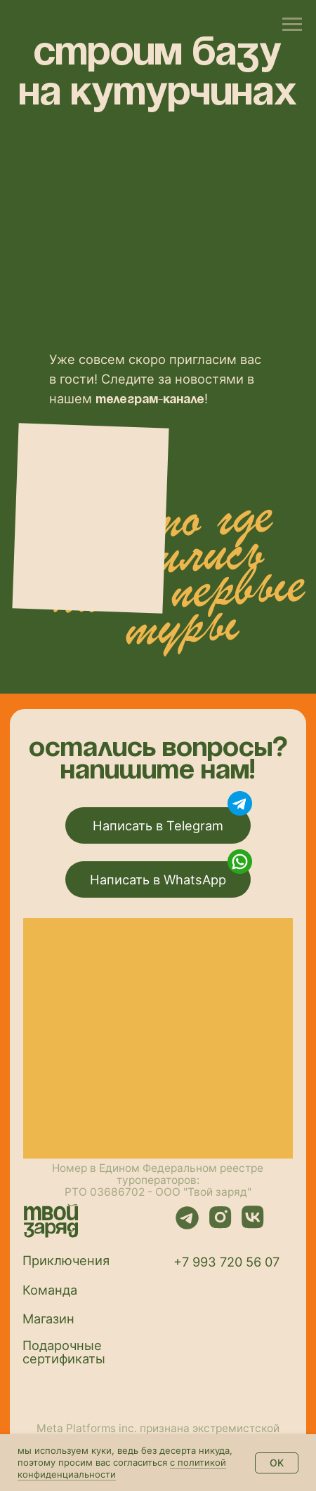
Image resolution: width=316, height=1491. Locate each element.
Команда (49, 1289)
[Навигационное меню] (292, 25)
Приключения (66, 1260)
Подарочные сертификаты (63, 1351)
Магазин (48, 1318)
